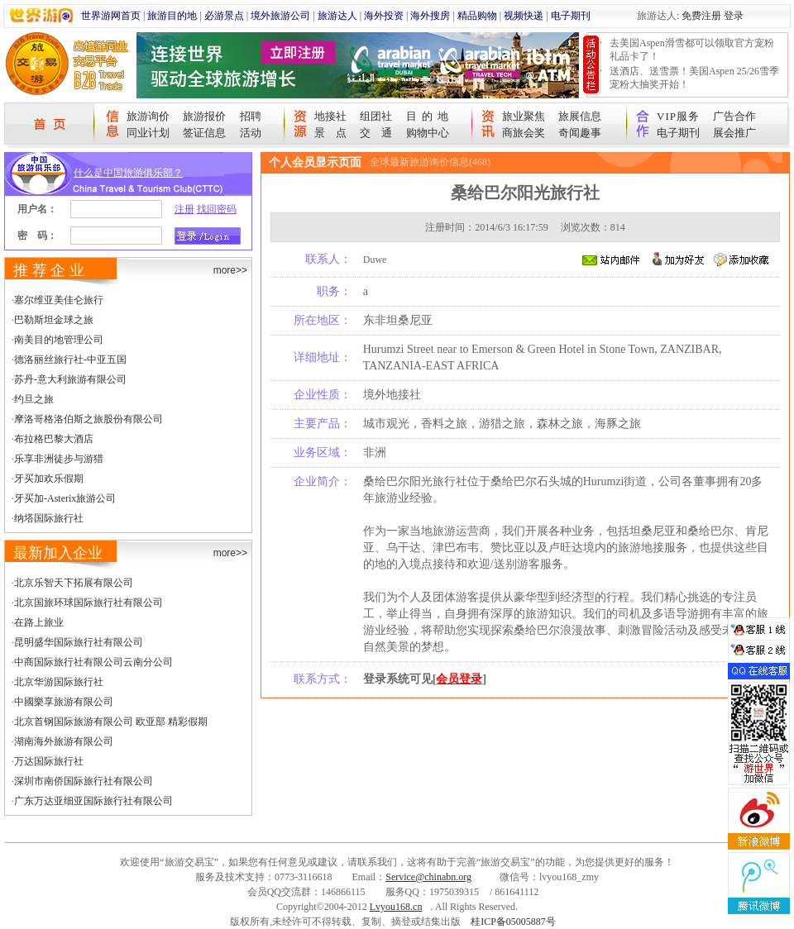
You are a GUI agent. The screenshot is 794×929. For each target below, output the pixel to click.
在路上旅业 (39, 622)
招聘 (250, 116)
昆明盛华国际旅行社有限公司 (78, 642)
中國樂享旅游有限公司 (63, 701)
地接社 (330, 116)
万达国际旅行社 (49, 761)
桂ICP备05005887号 (513, 921)
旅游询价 (148, 116)
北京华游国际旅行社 (58, 682)
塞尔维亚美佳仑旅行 (58, 300)
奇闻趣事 (579, 132)
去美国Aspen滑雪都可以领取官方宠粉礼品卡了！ (692, 49)
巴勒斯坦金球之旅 (53, 320)
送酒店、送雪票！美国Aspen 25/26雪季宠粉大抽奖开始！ (694, 77)
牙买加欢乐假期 (49, 478)
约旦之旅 (34, 399)
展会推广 (734, 132)
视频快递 (523, 15)
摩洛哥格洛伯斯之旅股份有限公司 (88, 419)
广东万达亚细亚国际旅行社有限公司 (93, 801)
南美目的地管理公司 (58, 339)
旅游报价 (204, 116)
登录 (734, 15)
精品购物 (477, 15)
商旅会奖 (523, 132)
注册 (184, 209)
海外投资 (384, 15)
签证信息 (204, 132)
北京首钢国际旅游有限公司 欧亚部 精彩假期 (111, 721)
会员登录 (459, 679)
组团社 (376, 116)
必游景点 (224, 15)
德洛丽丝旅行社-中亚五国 (70, 359)
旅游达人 (337, 15)
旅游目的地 (172, 15)
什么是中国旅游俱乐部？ (128, 173)
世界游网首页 (111, 15)
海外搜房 (430, 15)
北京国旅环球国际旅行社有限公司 (88, 602)
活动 (250, 132)
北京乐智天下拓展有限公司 (73, 582)
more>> (230, 270)
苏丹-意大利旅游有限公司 (70, 379)
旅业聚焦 (523, 116)
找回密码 (217, 209)
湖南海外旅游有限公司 (63, 741)
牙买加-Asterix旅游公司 (65, 498)
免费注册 (701, 15)
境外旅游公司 (280, 15)
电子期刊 (571, 15)
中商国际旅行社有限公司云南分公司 (93, 662)
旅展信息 (579, 116)
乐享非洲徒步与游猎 (58, 458)
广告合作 (734, 116)
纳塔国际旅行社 (49, 518)
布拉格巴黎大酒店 (53, 439)
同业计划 (148, 132)
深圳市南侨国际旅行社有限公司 (83, 781)
